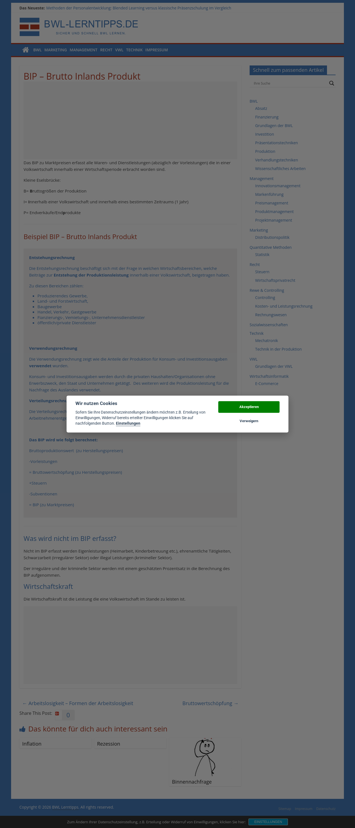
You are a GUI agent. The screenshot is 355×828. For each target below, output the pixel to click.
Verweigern (249, 421)
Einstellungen (128, 423)
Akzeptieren (249, 407)
